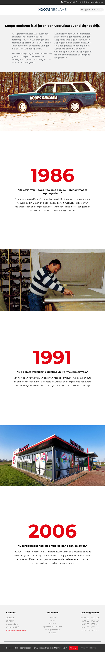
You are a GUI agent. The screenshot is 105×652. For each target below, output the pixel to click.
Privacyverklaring (88, 648)
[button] (5, 10)
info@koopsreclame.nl (16, 630)
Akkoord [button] (73, 648)
